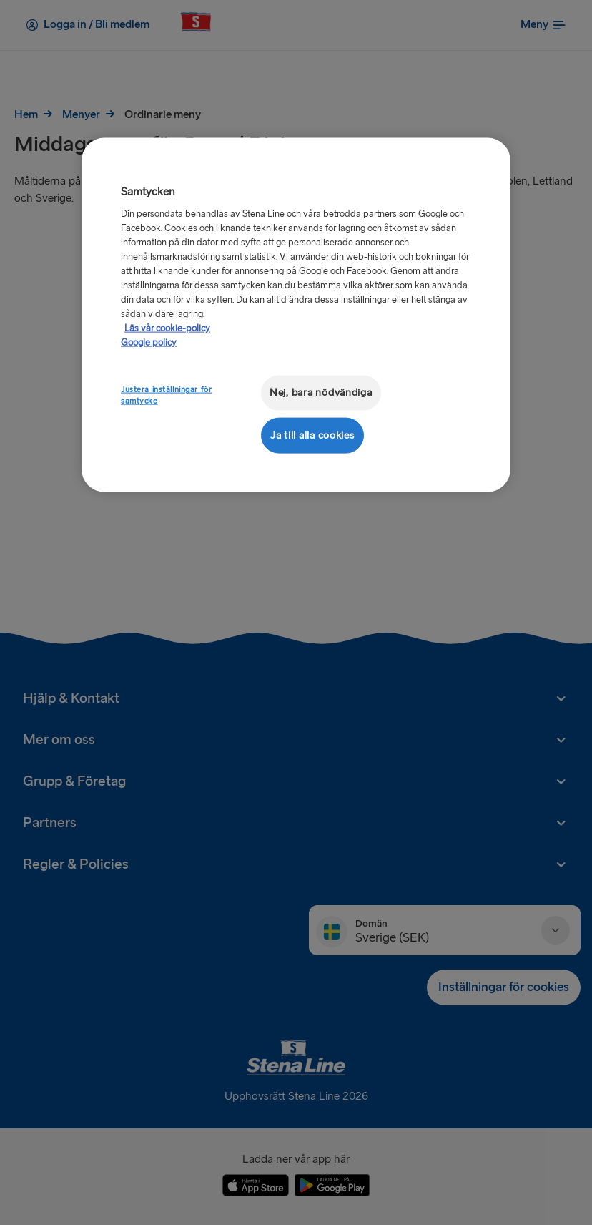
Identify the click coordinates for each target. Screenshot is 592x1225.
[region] (296, 314)
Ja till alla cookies (312, 435)
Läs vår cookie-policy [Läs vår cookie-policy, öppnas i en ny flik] (167, 328)
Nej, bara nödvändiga (321, 392)
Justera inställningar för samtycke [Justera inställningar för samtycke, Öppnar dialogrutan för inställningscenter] (166, 395)
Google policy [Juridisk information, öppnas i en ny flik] (149, 342)
